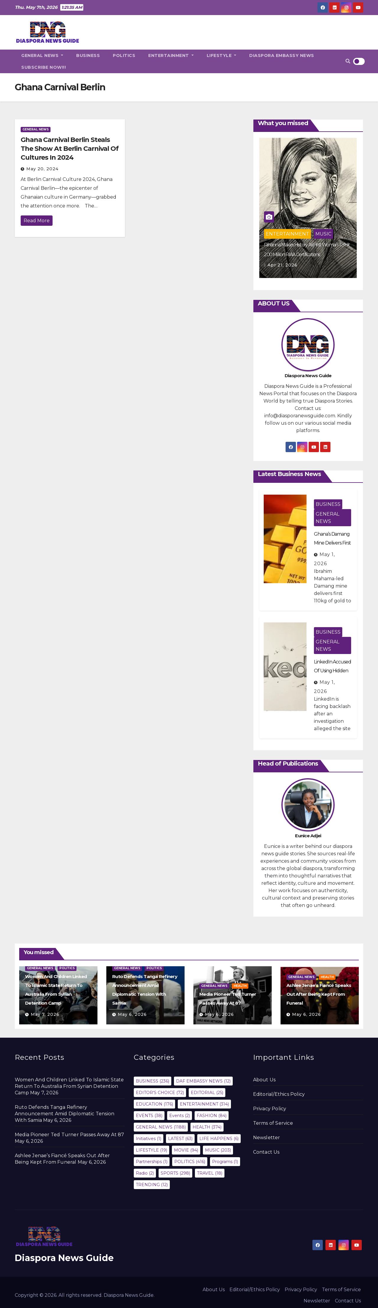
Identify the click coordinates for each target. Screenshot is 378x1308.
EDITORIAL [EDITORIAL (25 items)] (207, 1092)
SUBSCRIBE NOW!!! (43, 67)
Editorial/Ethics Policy (279, 1094)
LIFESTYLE (222, 55)
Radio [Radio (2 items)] (145, 1173)
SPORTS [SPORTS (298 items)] (175, 1173)
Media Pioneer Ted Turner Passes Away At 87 (69, 1134)
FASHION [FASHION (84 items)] (212, 1115)
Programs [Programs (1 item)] (225, 1161)
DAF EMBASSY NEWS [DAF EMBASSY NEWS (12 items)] (203, 1081)
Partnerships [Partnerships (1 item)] (151, 1161)
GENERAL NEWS (42, 55)
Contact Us (266, 1152)
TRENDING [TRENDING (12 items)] (152, 1184)
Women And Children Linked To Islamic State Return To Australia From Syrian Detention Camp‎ (69, 1086)
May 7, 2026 (45, 1014)
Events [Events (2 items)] (179, 1115)
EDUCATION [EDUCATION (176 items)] (154, 1104)
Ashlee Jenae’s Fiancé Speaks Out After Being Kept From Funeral (318, 994)
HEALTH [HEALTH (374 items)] (207, 1127)
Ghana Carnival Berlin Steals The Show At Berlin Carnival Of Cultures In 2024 (69, 148)
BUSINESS (88, 55)
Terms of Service (273, 1123)
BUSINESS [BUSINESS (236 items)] (152, 1081)
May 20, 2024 (42, 168)
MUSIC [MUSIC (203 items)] (218, 1150)
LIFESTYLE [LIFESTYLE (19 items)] (151, 1150)
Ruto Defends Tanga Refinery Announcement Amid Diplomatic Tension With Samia (64, 1113)
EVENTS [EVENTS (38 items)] (149, 1115)
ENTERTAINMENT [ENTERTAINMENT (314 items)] (204, 1104)
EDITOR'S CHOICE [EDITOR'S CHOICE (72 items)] (160, 1092)
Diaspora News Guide (64, 1258)
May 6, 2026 (132, 1014)
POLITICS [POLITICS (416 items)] (189, 1161)
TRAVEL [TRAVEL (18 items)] (209, 1173)
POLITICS (124, 55)
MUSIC (323, 234)
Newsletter (266, 1137)
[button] (348, 61)
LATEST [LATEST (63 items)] (180, 1138)
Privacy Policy (269, 1108)
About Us (264, 1080)
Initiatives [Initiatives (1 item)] (148, 1138)
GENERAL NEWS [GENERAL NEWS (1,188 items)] (161, 1127)
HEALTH (240, 986)
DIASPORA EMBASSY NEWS (281, 55)
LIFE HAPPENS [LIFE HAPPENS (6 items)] (219, 1138)
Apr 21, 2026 (282, 265)
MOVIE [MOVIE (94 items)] (186, 1150)
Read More (37, 220)
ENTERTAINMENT (171, 55)
